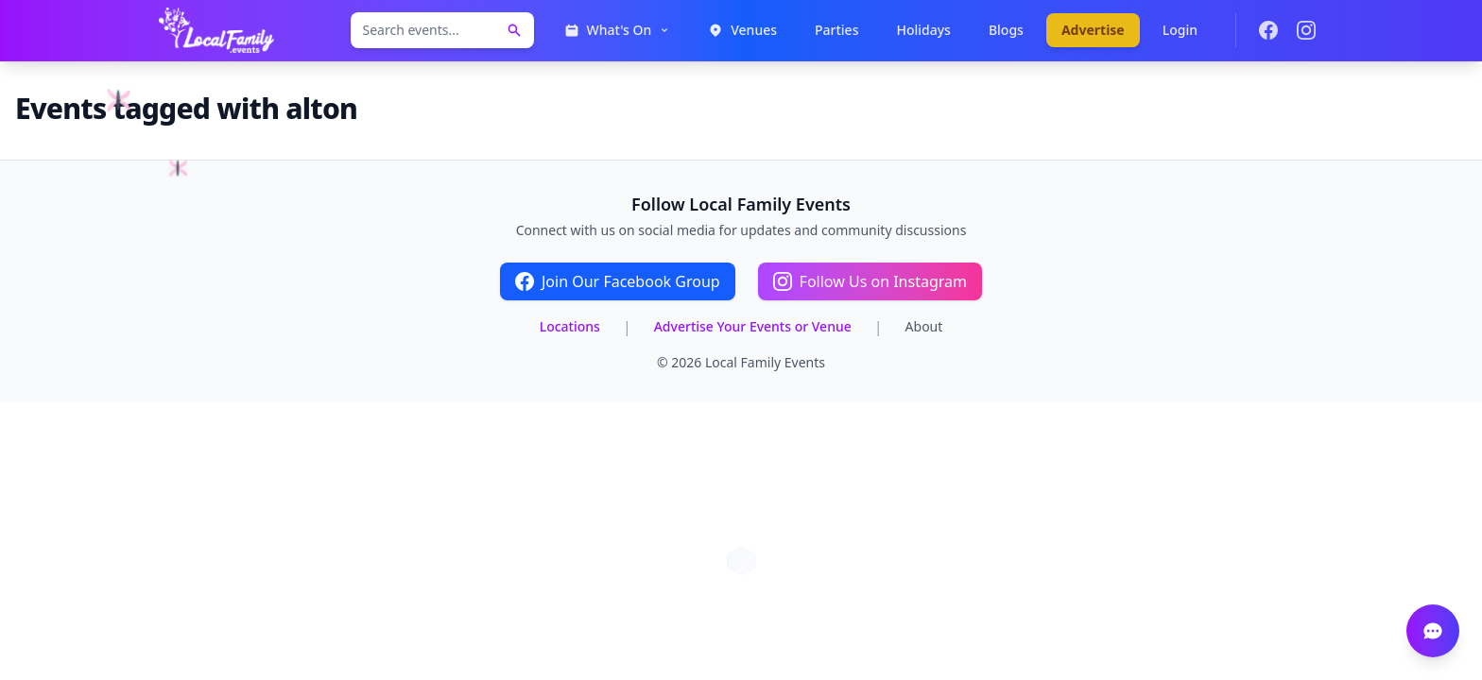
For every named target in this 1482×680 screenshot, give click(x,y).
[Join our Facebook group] (1268, 30)
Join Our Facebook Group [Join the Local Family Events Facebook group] (617, 281)
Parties (836, 30)
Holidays (923, 30)
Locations (570, 326)
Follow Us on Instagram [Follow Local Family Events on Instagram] (870, 281)
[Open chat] (1432, 630)
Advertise (1093, 30)
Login (1180, 30)
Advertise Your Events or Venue (753, 326)
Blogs (1006, 30)
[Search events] (514, 30)
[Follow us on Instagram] (1306, 30)
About (924, 326)
